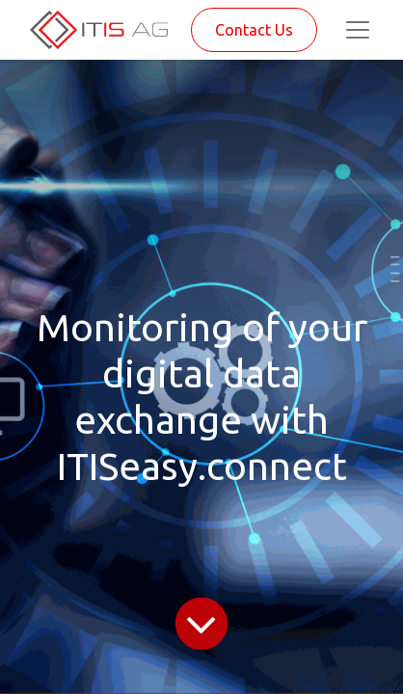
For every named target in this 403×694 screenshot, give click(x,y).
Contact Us (254, 30)
